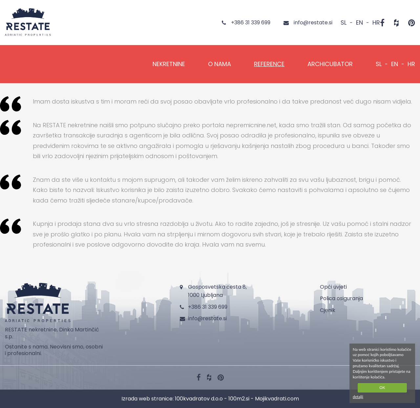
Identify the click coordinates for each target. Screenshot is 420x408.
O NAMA (219, 64)
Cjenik (327, 310)
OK (382, 387)
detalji (358, 396)
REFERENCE (269, 64)
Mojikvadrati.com (277, 398)
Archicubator (330, 64)
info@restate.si (207, 318)
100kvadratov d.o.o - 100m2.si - (215, 398)
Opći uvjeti (333, 287)
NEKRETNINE (169, 64)
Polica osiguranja (341, 298)
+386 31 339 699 (207, 307)
